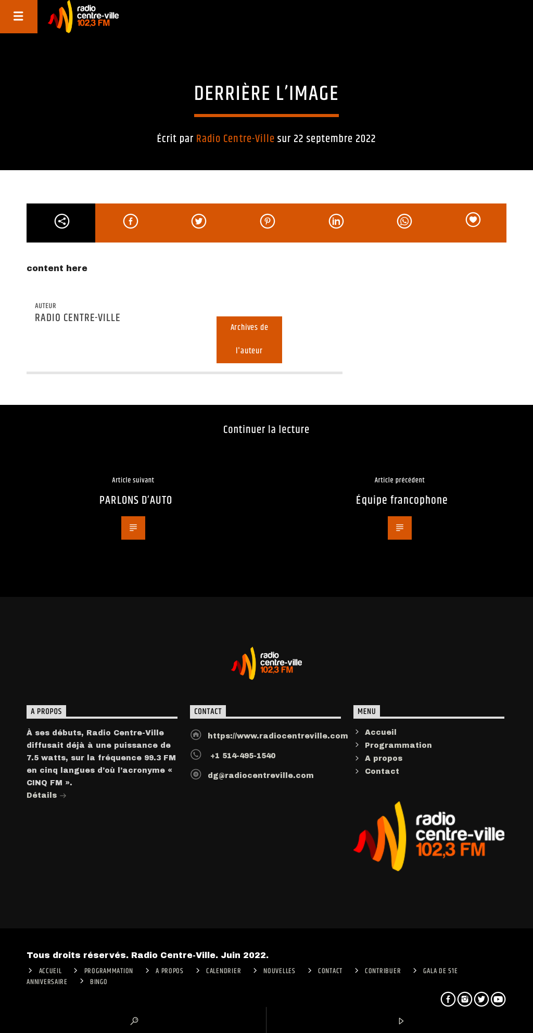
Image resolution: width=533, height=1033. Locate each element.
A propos (383, 758)
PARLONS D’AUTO (135, 500)
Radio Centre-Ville (235, 139)
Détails (47, 796)
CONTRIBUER (383, 971)
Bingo (99, 982)
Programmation (398, 745)
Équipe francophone (402, 500)
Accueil (381, 732)
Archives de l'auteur (250, 339)
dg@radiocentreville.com (261, 776)
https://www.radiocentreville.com (278, 736)
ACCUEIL (50, 971)
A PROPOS (170, 971)
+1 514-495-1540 (241, 756)
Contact (382, 771)
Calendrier (223, 971)
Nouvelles (279, 971)
